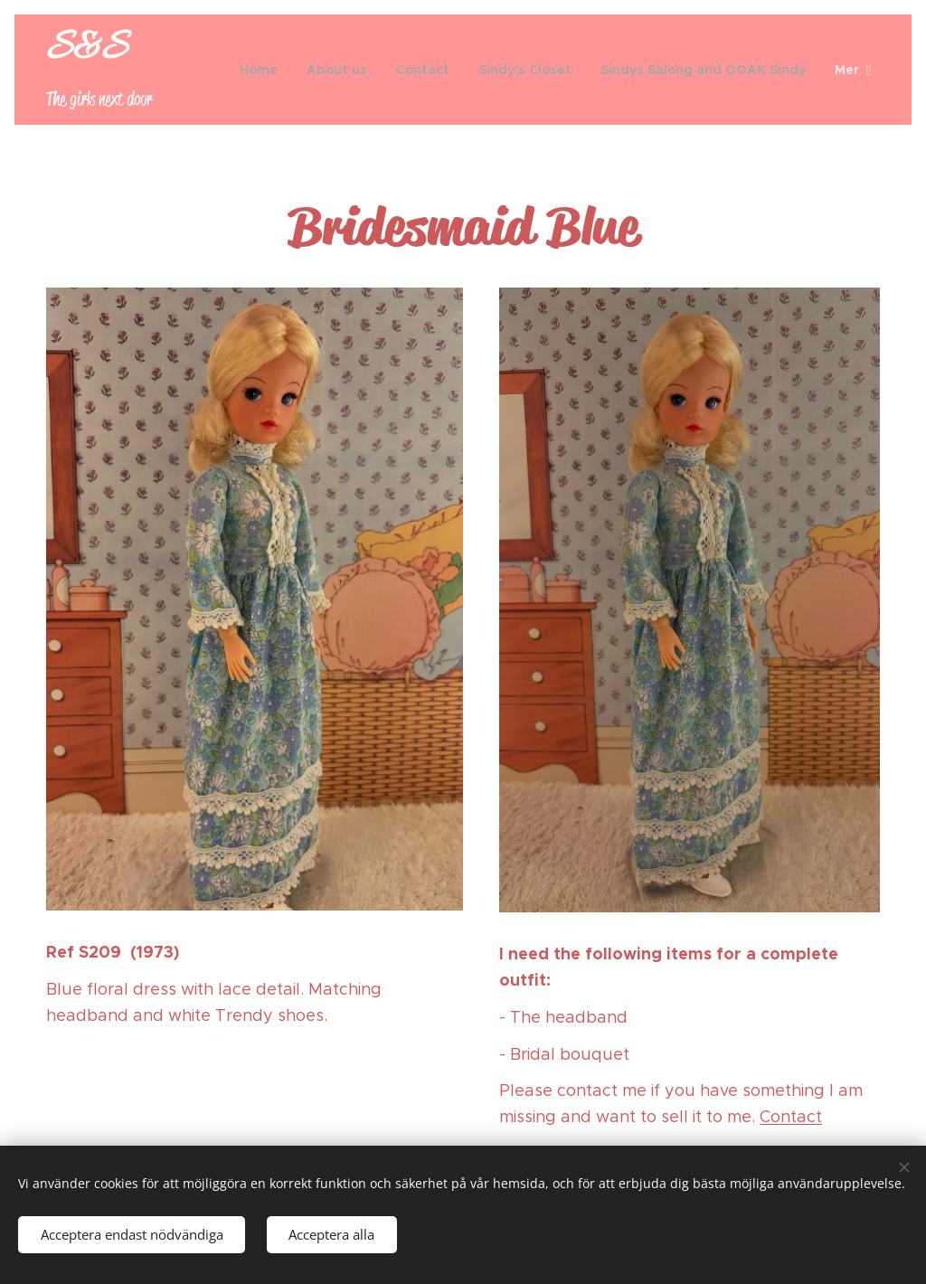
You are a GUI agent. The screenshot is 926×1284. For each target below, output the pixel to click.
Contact (791, 1117)
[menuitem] (263, 69)
